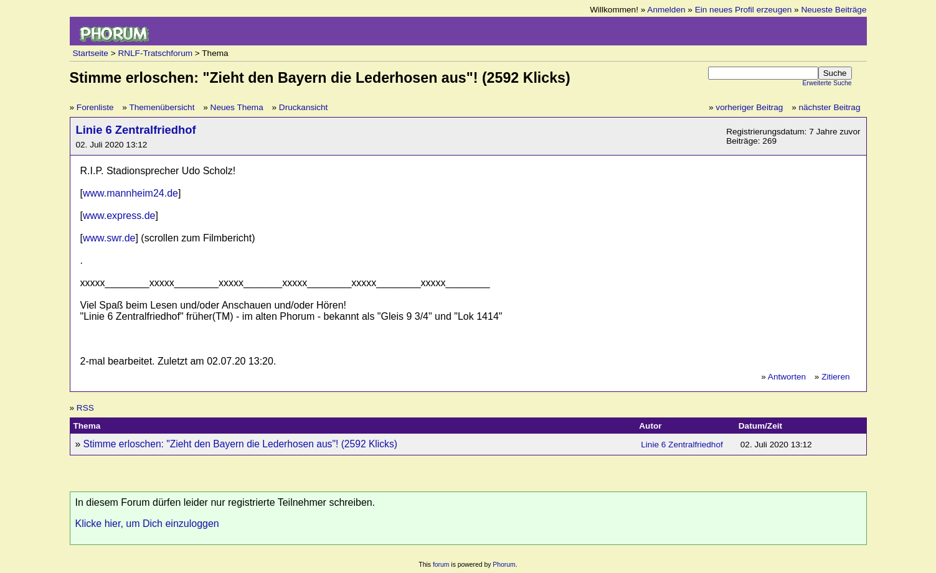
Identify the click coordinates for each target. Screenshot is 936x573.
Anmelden (666, 9)
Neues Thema (236, 107)
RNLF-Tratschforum (155, 53)
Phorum (504, 564)
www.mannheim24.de (130, 193)
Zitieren (835, 376)
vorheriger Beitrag (749, 107)
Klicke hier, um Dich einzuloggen (147, 523)
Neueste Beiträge (833, 9)
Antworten (787, 376)
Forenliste (95, 107)
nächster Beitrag (830, 107)
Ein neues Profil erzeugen (743, 9)
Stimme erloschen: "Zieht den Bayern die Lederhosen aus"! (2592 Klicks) (240, 444)
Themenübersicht (161, 107)
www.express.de (119, 215)
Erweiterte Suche (826, 83)
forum (441, 564)
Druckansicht (303, 107)
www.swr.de (109, 238)
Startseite (90, 53)
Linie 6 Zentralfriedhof (136, 129)
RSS (85, 407)
